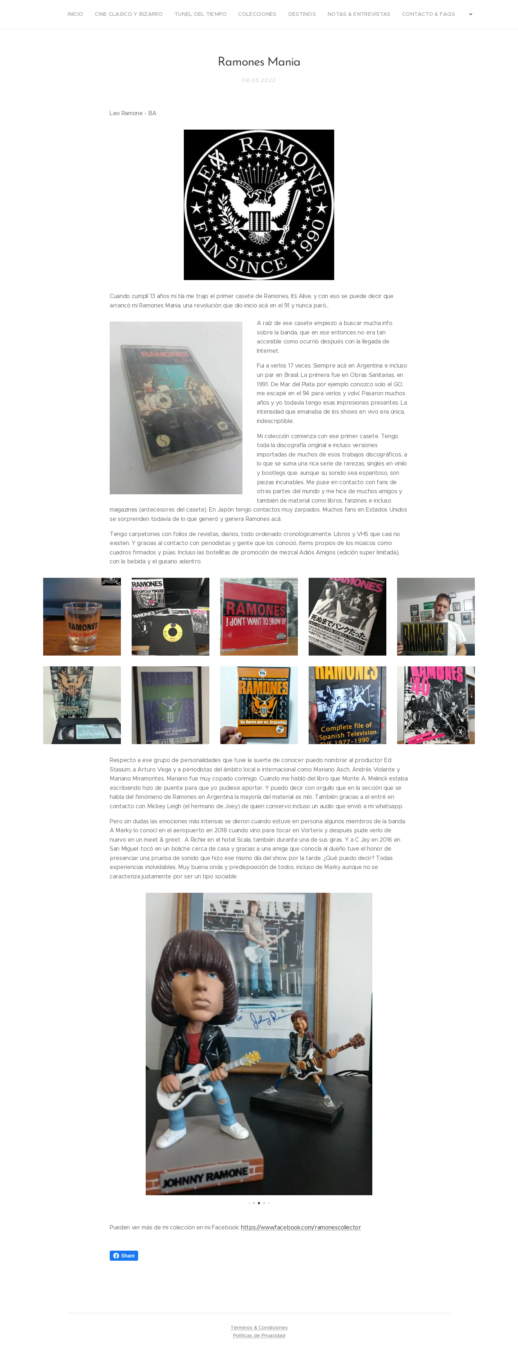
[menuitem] (396, 15)
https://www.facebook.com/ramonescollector (301, 1227)
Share (124, 1256)
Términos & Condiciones (259, 1327)
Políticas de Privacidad (259, 1335)
